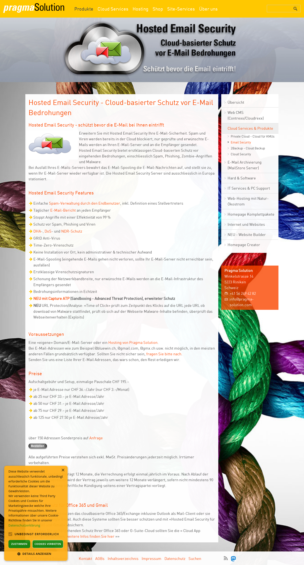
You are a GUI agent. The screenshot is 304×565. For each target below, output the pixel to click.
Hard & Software (242, 178)
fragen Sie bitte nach (163, 353)
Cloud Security (241, 154)
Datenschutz (174, 558)
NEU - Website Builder (247, 234)
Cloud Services (113, 9)
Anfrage (96, 437)
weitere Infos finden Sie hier (90, 536)
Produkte (83, 9)
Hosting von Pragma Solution (132, 342)
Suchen (195, 558)
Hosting (140, 9)
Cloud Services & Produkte (250, 128)
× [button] (62, 470)
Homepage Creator (244, 244)
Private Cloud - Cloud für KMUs (252, 136)
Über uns (208, 9)
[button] (35, 554)
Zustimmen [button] (19, 544)
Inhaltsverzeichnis (123, 558)
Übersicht (236, 102)
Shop (158, 9)
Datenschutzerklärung (24, 525)
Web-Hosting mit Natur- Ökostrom (248, 201)
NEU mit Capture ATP (51, 298)
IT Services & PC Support (249, 188)
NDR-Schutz (71, 231)
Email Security (241, 142)
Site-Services (181, 9)
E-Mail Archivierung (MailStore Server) (245, 165)
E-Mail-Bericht (63, 210)
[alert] (36, 513)
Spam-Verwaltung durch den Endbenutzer (84, 203)
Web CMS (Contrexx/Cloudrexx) (246, 115)
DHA (37, 231)
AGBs (99, 558)
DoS (48, 231)
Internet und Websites (246, 224)
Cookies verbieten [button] (47, 544)
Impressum (151, 558)
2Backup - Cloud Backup (248, 148)
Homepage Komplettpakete (251, 214)
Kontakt (85, 558)
